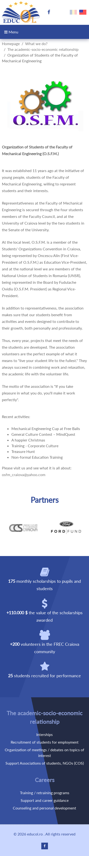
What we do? (36, 43)
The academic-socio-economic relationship (43, 49)
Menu (11, 32)
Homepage (11, 43)
